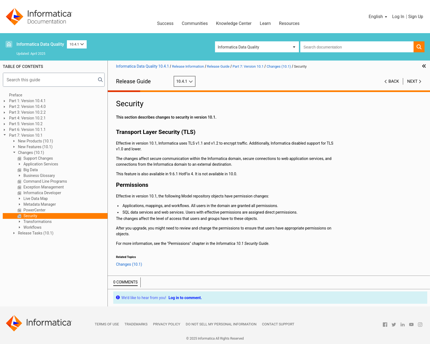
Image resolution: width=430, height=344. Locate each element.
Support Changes (37, 158)
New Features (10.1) (35, 147)
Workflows (31, 227)
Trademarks (136, 324)
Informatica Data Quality (40, 44)
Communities (195, 23)
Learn (265, 23)
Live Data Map (35, 198)
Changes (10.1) (30, 152)
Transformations (37, 221)
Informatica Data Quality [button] (238, 47)
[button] (378, 17)
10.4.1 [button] (77, 44)
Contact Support (278, 324)
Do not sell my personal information (221, 324)
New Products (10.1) (35, 141)
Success (165, 23)
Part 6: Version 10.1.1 (27, 129)
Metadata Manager (39, 204)
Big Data (30, 170)
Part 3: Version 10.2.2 (27, 112)
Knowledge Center (234, 23)
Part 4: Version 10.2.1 (27, 118)
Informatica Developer (41, 193)
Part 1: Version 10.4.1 (27, 101)
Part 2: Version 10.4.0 (27, 106)
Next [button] (412, 81)
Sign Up (415, 16)
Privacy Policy (166, 324)
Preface (15, 95)
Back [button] (394, 81)
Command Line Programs (44, 181)
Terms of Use (107, 324)
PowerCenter (34, 210)
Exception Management (43, 187)
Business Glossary (38, 175)
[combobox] (357, 46)
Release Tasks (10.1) (35, 233)
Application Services (40, 164)
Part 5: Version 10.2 (26, 124)
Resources (289, 23)
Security (29, 216)
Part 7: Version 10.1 (26, 135)
